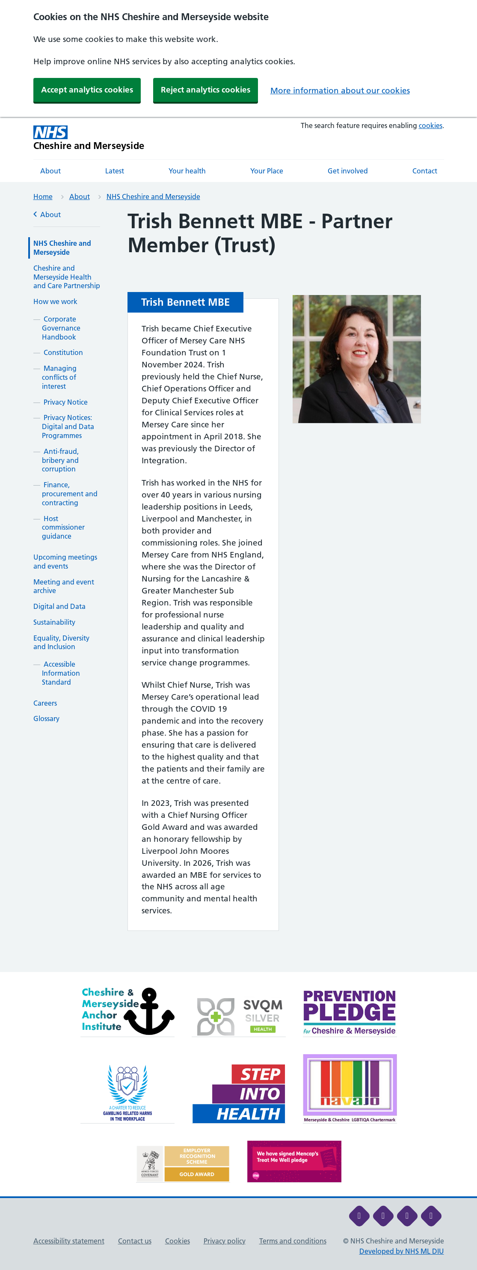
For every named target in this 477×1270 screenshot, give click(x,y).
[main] (238, 590)
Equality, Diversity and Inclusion (61, 642)
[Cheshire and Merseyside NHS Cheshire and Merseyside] (89, 138)
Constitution (63, 352)
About (50, 171)
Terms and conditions (292, 1241)
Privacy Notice (66, 402)
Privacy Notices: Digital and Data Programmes (68, 426)
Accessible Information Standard (61, 673)
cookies (430, 125)
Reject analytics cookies (205, 90)
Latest (114, 171)
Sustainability (54, 622)
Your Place (266, 171)
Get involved (348, 171)
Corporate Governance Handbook (61, 328)
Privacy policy (225, 1241)
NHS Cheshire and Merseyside (153, 196)
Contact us (134, 1241)
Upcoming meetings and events (65, 561)
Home (43, 196)
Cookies (177, 1241)
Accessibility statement (68, 1241)
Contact (424, 171)
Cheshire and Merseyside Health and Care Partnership (66, 277)
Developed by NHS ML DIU (401, 1251)
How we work (55, 301)
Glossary (46, 718)
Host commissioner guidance (63, 527)
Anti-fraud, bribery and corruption (60, 460)
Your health (187, 171)
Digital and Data (59, 606)
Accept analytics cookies (87, 90)
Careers (45, 703)
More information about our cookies (340, 90)
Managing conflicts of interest (59, 377)
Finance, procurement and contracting (70, 493)
